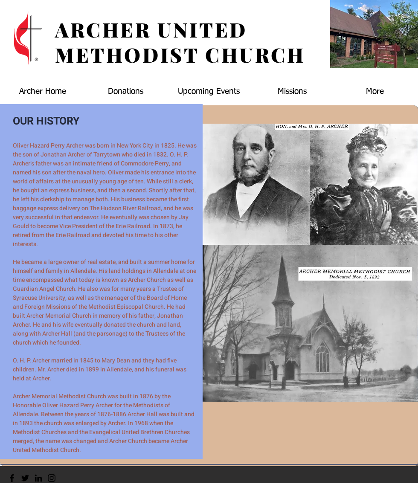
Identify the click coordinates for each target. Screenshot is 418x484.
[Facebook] (12, 478)
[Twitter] (25, 478)
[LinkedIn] (38, 478)
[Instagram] (51, 478)
